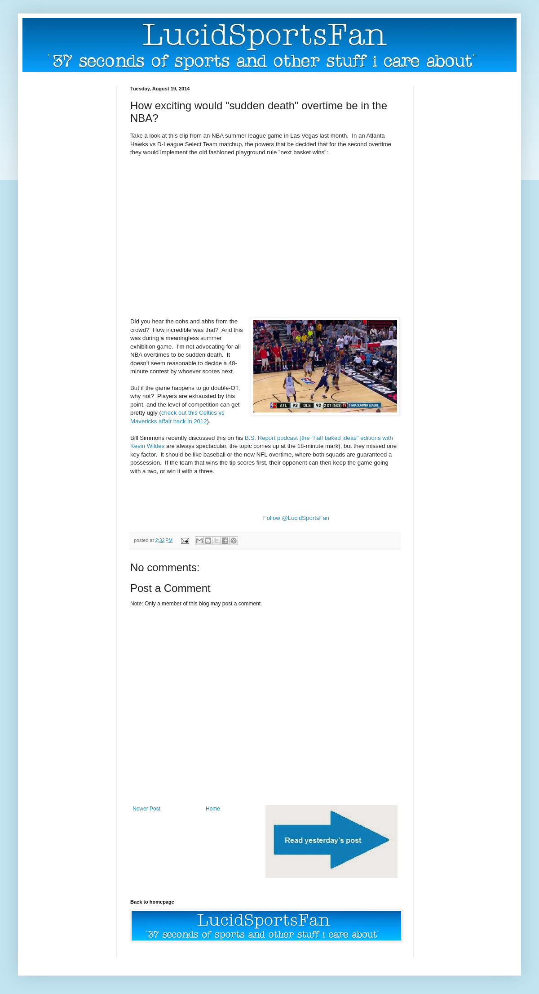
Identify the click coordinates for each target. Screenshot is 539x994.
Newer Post (146, 809)
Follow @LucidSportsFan (296, 518)
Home (213, 809)
